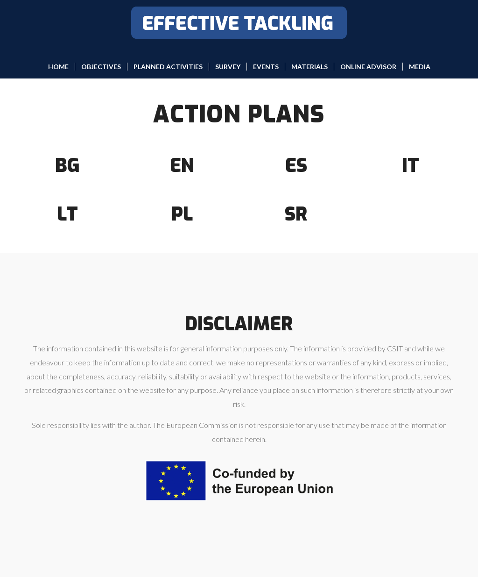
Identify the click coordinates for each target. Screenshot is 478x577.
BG (67, 165)
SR (296, 214)
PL (182, 214)
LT (67, 214)
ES (296, 165)
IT (410, 165)
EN (182, 165)
